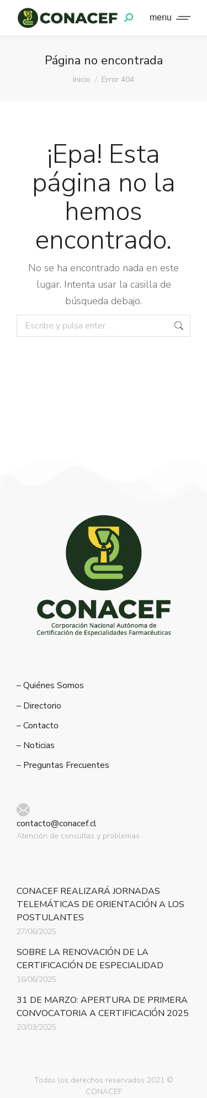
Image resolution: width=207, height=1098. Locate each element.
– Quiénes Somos (50, 685)
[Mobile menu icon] (167, 17)
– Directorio (39, 706)
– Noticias (36, 745)
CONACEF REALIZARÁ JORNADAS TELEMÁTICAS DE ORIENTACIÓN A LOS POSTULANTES (100, 904)
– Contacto (38, 726)
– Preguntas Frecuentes (63, 765)
